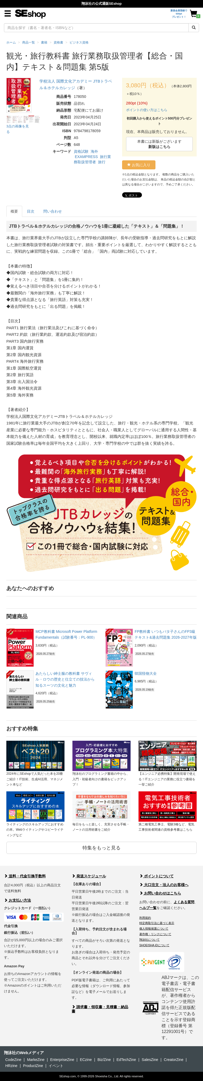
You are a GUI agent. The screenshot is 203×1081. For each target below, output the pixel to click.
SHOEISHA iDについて (154, 945)
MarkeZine (35, 1060)
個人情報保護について (153, 928)
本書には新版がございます (159, 144)
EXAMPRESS (86, 157)
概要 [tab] (14, 211)
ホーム (11, 42)
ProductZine (33, 1066)
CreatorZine (173, 1060)
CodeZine (13, 1060)
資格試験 (81, 151)
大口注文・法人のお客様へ (163, 885)
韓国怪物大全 (146, 673)
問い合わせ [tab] (52, 211)
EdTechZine (126, 1060)
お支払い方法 (17, 900)
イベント (56, 1066)
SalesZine (150, 1060)
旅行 (101, 162)
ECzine (86, 1060)
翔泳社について (149, 939)
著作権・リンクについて (155, 934)
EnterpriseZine (62, 1060)
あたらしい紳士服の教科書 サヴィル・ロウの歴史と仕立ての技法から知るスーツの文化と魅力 (65, 679)
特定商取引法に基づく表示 (156, 923)
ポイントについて (156, 876)
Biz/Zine (104, 1060)
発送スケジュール (89, 876)
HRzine (11, 1066)
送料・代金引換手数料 (25, 876)
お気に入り (138, 165)
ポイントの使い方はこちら (146, 110)
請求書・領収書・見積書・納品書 (100, 1009)
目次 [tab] (30, 211)
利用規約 (145, 917)
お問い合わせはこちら (160, 893)
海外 (94, 151)
